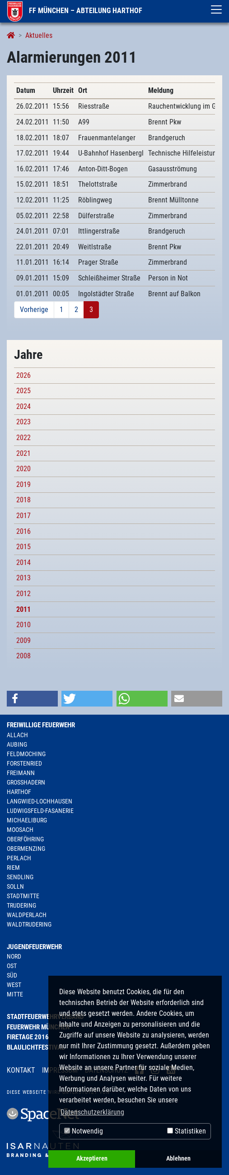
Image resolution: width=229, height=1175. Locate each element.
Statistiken (186, 1131)
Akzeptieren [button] (91, 1158)
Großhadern (26, 782)
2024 (23, 406)
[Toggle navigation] (216, 9)
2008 (23, 656)
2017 (23, 515)
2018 (23, 500)
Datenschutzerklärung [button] (92, 1112)
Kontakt (21, 1070)
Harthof (19, 791)
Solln (15, 886)
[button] (32, 699)
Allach (17, 735)
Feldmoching (26, 753)
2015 (23, 546)
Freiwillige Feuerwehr (41, 725)
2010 (23, 624)
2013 (23, 578)
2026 (23, 375)
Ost (12, 965)
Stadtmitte (23, 896)
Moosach (20, 829)
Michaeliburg (27, 820)
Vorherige (34, 309)
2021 (23, 453)
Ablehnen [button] (178, 1158)
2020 (23, 468)
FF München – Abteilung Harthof (74, 10)
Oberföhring (25, 839)
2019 (23, 484)
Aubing (17, 744)
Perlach (19, 858)
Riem (13, 867)
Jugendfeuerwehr (34, 947)
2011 (23, 609)
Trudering (21, 905)
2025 (23, 390)
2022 (23, 437)
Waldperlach (27, 914)
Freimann (21, 772)
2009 (23, 640)
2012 (23, 593)
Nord (14, 956)
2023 (23, 422)
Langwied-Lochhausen (39, 801)
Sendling (20, 877)
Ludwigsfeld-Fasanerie (40, 810)
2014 (23, 562)
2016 (23, 531)
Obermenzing (26, 848)
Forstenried (24, 763)
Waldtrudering (29, 924)
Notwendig (83, 1131)
